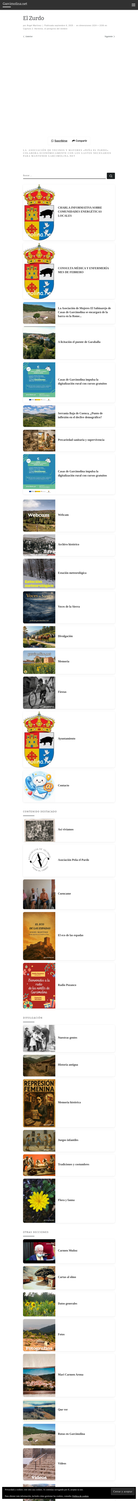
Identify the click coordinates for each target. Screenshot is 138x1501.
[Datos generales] (39, 1385)
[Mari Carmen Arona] (39, 1456)
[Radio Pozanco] (39, 1067)
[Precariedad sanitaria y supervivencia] (39, 522)
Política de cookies (80, 1496)
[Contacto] (39, 867)
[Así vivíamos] (39, 911)
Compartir (79, 221)
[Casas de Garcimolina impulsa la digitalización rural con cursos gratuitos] (39, 463)
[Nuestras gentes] (39, 1119)
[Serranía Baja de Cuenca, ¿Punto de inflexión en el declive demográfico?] (39, 497)
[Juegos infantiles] (39, 1222)
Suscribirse (59, 221)
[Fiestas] (39, 774)
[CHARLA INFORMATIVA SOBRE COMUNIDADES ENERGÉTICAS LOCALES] (39, 293)
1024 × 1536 (97, 26)
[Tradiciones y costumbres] (39, 1246)
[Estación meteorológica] (39, 655)
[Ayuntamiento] (39, 821)
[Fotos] (39, 1416)
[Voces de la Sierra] (39, 688)
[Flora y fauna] (39, 1282)
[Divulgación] (39, 718)
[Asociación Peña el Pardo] (39, 942)
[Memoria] (39, 743)
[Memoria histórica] (39, 1184)
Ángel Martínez (34, 26)
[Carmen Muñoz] (39, 1332)
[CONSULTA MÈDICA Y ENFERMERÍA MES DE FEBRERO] (39, 352)
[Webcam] (39, 597)
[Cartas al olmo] (39, 1359)
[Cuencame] (39, 975)
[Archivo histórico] (39, 626)
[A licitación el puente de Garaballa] (39, 424)
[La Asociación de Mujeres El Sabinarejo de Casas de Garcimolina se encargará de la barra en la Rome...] (39, 394)
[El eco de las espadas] (39, 1017)
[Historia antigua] (39, 1147)
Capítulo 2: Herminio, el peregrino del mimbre (45, 29)
